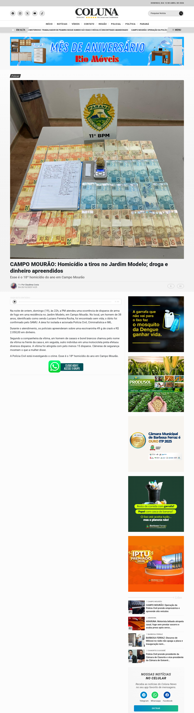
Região (104, 24)
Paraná (144, 24)
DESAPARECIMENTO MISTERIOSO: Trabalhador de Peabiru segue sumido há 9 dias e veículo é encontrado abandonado (71, 30)
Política (131, 24)
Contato (90, 24)
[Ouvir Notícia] (14, 302)
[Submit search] (181, 13)
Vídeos (77, 24)
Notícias (63, 24)
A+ (180, 286)
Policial (117, 24)
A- (171, 286)
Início (50, 24)
